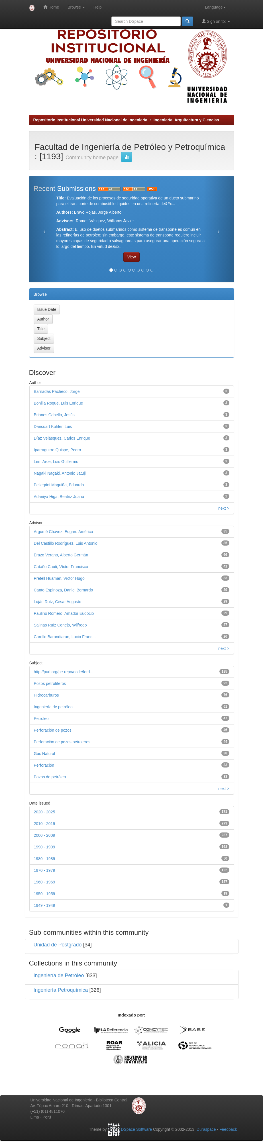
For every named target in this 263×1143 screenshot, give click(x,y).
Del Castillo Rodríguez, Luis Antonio (65, 543)
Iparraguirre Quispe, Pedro (57, 450)
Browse (76, 7)
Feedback (228, 1129)
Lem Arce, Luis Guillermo (56, 461)
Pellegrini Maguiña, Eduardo (59, 485)
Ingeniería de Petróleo (59, 975)
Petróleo (41, 718)
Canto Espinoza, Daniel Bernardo (63, 590)
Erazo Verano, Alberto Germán (61, 555)
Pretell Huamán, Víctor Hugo (59, 578)
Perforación (44, 765)
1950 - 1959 (44, 893)
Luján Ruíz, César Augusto (57, 601)
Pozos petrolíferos (50, 683)
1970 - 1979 (44, 870)
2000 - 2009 (44, 835)
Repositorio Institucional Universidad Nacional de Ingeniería (90, 120)
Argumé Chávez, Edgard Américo (63, 531)
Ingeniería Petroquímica (61, 990)
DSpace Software (136, 1129)
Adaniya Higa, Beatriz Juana (59, 496)
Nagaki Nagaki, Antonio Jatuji (60, 473)
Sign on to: (216, 21)
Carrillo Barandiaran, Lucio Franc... (65, 636)
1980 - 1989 (44, 858)
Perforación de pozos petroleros (62, 742)
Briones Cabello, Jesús (54, 415)
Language (215, 7)
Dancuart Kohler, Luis (53, 426)
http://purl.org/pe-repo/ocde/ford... (63, 672)
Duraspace (206, 1129)
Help (97, 7)
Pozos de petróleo (50, 777)
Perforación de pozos (53, 730)
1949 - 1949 (44, 905)
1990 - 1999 (44, 847)
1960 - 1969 (44, 882)
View (131, 257)
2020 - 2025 (44, 812)
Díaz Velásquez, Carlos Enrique (62, 438)
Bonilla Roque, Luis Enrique (58, 403)
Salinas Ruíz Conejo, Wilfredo (60, 625)
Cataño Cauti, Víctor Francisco (61, 566)
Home (51, 7)
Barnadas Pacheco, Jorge (57, 391)
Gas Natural (44, 753)
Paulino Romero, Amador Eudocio (64, 613)
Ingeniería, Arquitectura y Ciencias (186, 120)
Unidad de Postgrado (58, 945)
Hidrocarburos (46, 695)
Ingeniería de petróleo (53, 707)
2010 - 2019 (44, 823)
